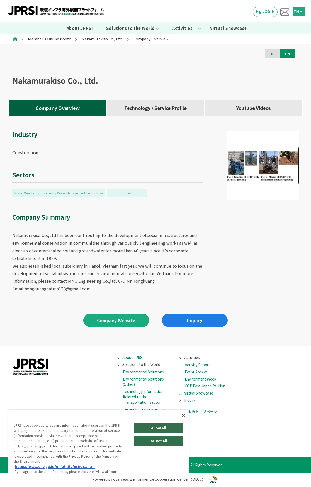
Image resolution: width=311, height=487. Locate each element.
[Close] (183, 415)
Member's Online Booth (49, 38)
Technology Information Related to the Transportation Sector (143, 397)
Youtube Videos (253, 108)
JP (272, 54)
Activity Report (197, 364)
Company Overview (58, 108)
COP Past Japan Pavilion (205, 385)
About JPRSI (80, 28)
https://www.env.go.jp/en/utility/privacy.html (55, 466)
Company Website (116, 320)
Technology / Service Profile (155, 108)
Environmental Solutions (143, 371)
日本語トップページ (197, 411)
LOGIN (268, 11)
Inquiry (194, 320)
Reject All (158, 440)
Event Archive (196, 371)
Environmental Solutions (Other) (143, 381)
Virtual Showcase (228, 28)
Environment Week (200, 379)
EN (296, 11)
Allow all (158, 427)
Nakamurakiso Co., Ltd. (102, 38)
